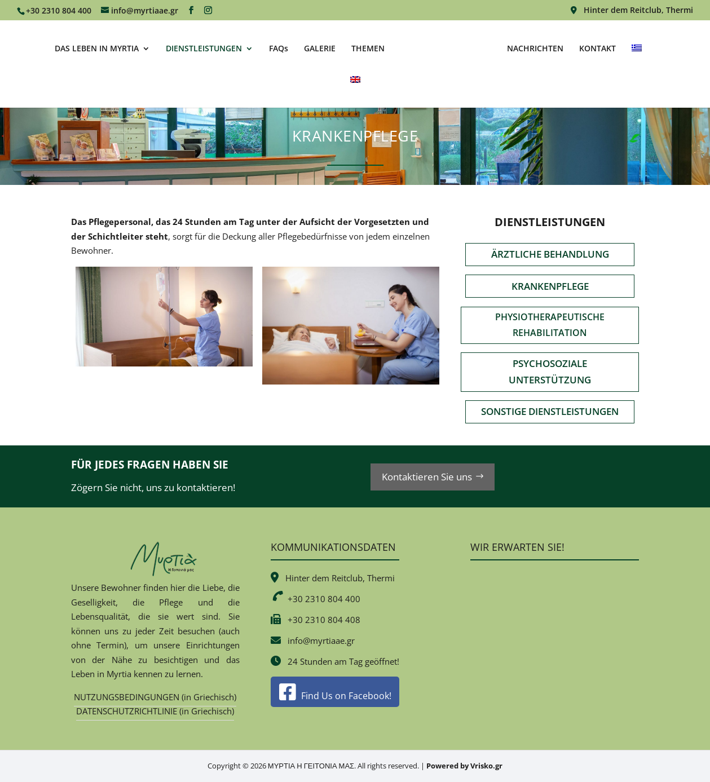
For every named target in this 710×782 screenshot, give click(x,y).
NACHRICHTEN (533, 48)
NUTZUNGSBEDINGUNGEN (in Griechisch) (155, 697)
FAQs (280, 48)
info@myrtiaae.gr (321, 640)
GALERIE (321, 48)
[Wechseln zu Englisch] (355, 91)
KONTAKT (595, 48)
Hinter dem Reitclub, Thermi (632, 10)
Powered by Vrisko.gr (464, 766)
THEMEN (369, 48)
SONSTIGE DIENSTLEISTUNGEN (550, 411)
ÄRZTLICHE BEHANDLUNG (550, 254)
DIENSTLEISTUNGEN (205, 48)
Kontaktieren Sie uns (427, 476)
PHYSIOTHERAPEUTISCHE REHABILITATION (550, 324)
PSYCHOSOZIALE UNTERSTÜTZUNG (550, 371)
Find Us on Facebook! (335, 696)
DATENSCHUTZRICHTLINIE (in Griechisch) (155, 711)
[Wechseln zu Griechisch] (635, 60)
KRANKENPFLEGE (550, 286)
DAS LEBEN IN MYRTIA (98, 48)
